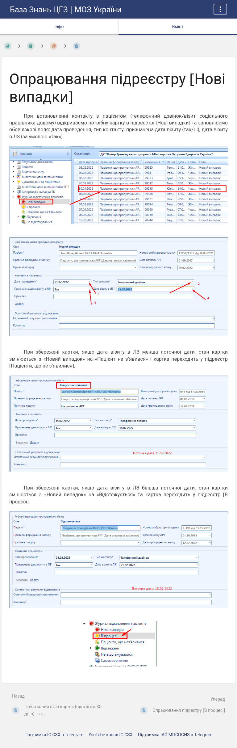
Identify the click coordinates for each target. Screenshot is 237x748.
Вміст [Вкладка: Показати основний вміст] (178, 26)
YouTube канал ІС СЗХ (110, 734)
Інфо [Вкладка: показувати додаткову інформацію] (59, 26)
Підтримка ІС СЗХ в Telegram (54, 734)
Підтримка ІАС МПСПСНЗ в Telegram (175, 734)
